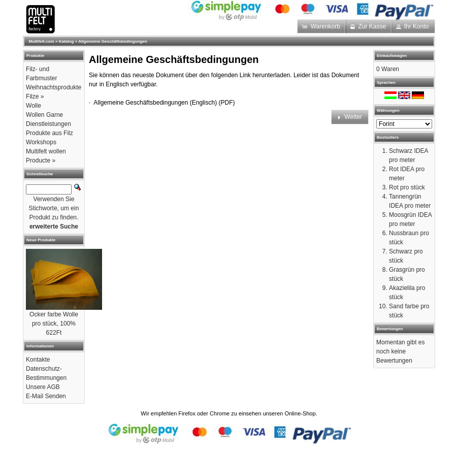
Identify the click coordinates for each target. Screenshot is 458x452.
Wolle (33, 105)
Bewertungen (390, 329)
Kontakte (38, 359)
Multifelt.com (41, 41)
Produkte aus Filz (49, 133)
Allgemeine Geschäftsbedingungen (112, 41)
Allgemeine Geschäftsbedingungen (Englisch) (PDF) (164, 102)
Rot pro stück (407, 187)
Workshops (41, 142)
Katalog (66, 41)
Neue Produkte (40, 240)
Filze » (35, 96)
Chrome (220, 413)
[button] (321, 26)
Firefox (186, 413)
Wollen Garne (44, 114)
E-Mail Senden (46, 396)
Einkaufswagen (392, 55)
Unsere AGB (43, 387)
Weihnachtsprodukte (53, 87)
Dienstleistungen (48, 123)
